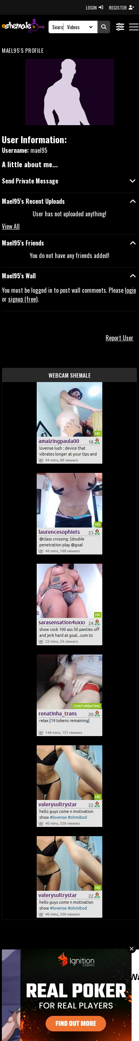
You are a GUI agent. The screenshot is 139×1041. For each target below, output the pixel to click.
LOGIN (94, 7)
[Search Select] (79, 27)
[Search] (58, 27)
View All (11, 226)
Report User (119, 337)
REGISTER (121, 7)
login (130, 290)
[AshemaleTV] (23, 26)
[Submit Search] (103, 27)
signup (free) (22, 299)
